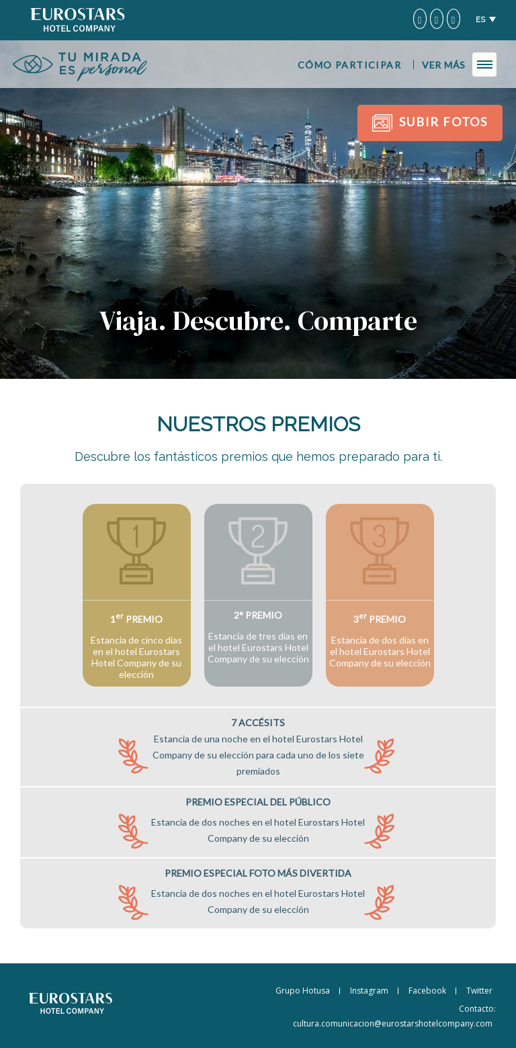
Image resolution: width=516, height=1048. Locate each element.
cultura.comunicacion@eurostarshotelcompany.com (392, 1023)
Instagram (369, 990)
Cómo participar (349, 65)
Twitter (479, 990)
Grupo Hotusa (302, 990)
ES (481, 19)
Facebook (427, 990)
